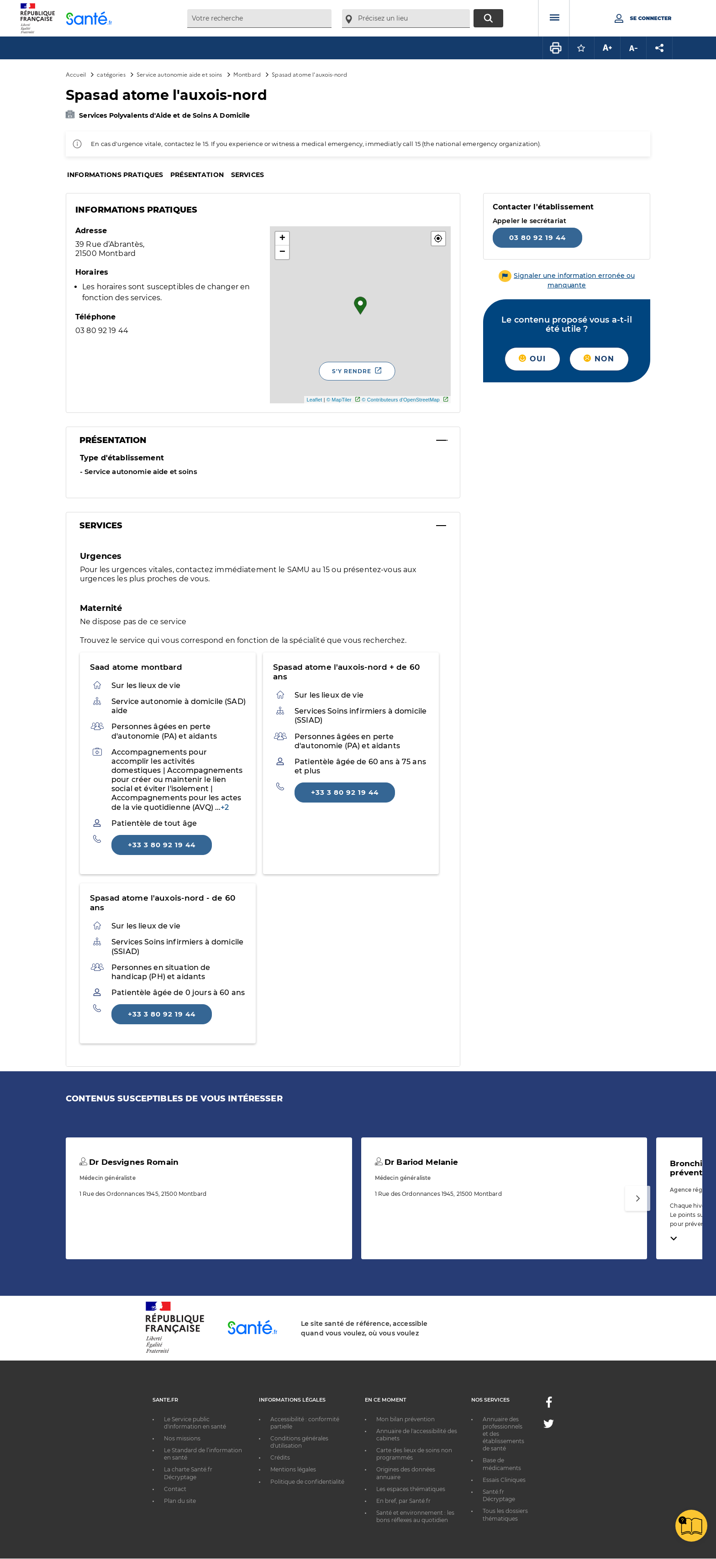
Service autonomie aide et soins (179, 74)
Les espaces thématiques (410, 1489)
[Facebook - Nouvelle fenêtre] (549, 1405)
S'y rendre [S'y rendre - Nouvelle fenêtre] (351, 371)
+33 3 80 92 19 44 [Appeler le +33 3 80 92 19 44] (161, 844)
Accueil (76, 74)
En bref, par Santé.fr (403, 1500)
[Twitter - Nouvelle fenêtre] (548, 1425)
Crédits (280, 1457)
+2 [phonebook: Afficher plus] (225, 807)
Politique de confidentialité (307, 1481)
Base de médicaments (502, 1464)
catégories (111, 74)
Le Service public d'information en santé (195, 1423)
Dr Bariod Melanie (416, 1162)
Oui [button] (532, 359)
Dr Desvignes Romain (129, 1162)
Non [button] (599, 359)
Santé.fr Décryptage (499, 1495)
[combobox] (259, 18)
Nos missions (182, 1438)
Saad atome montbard (136, 667)
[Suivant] (637, 1198)
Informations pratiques (115, 175)
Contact (175, 1489)
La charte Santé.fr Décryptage (188, 1473)
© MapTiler (339, 399)
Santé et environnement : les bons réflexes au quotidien (415, 1516)
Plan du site (180, 1500)
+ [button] (282, 238)
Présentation (197, 175)
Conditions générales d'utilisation (299, 1442)
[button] (438, 238)
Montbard (247, 74)
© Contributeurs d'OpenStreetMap (401, 399)
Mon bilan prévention (405, 1419)
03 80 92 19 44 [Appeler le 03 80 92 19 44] (537, 237)
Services (247, 175)
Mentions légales (293, 1469)
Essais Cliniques (504, 1479)
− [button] (282, 252)
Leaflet (314, 399)
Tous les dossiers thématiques (505, 1514)
